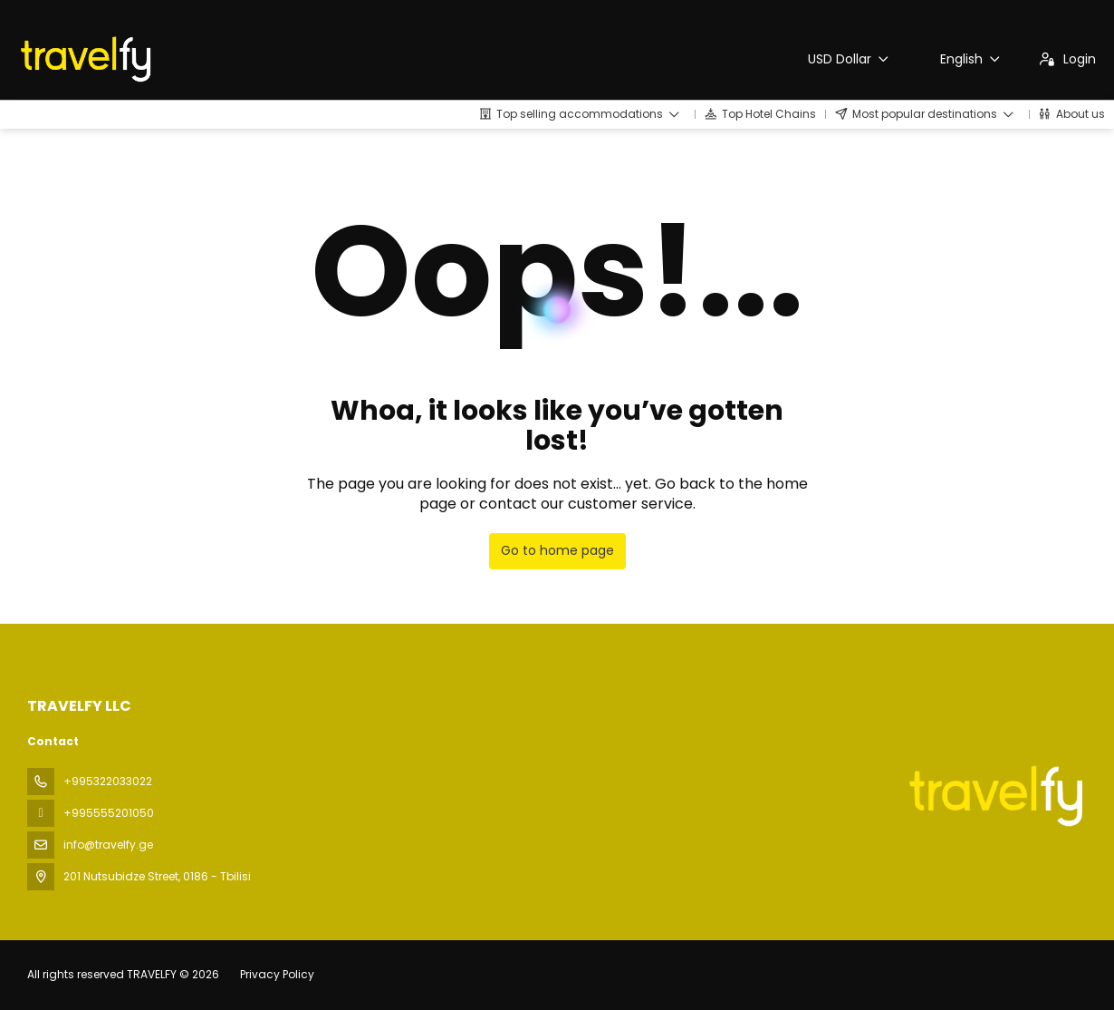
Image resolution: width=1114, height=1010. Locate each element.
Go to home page (557, 550)
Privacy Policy (277, 974)
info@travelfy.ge (108, 844)
